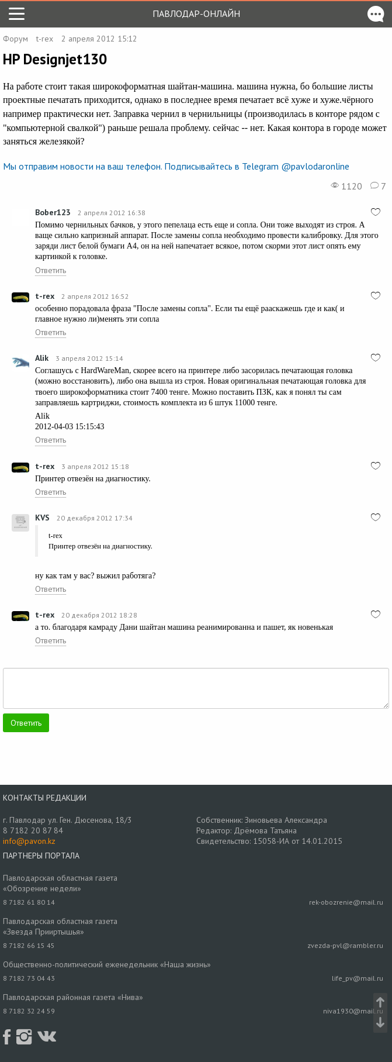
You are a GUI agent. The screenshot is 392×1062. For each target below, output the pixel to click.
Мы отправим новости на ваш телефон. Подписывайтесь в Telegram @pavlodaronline (176, 166)
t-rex (44, 38)
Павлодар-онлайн (196, 13)
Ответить (50, 270)
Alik (41, 358)
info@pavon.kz (29, 841)
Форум (15, 38)
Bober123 (53, 212)
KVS (42, 517)
